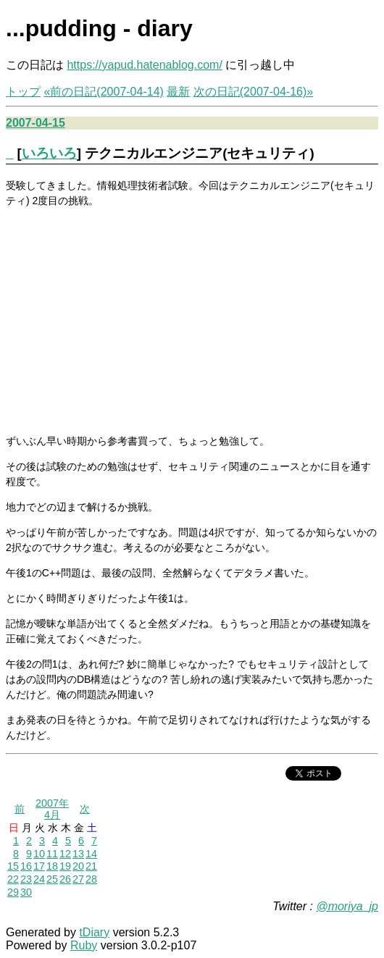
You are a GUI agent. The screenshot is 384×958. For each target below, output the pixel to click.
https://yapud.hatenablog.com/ (144, 65)
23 (26, 879)
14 (91, 854)
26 (65, 879)
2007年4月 (52, 808)
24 (39, 879)
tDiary (94, 932)
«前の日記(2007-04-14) (103, 91)
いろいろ (49, 153)
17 (39, 866)
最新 (178, 91)
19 (65, 866)
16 (26, 866)
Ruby (83, 945)
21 (91, 866)
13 (78, 854)
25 (52, 879)
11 (52, 854)
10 (39, 854)
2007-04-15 (35, 123)
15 (13, 866)
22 (13, 879)
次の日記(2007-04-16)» (253, 91)
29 (13, 892)
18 (52, 866)
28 (91, 879)
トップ (23, 91)
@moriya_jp (347, 906)
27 (78, 879)
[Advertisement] (192, 320)
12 (65, 854)
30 (26, 892)
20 (78, 866)
